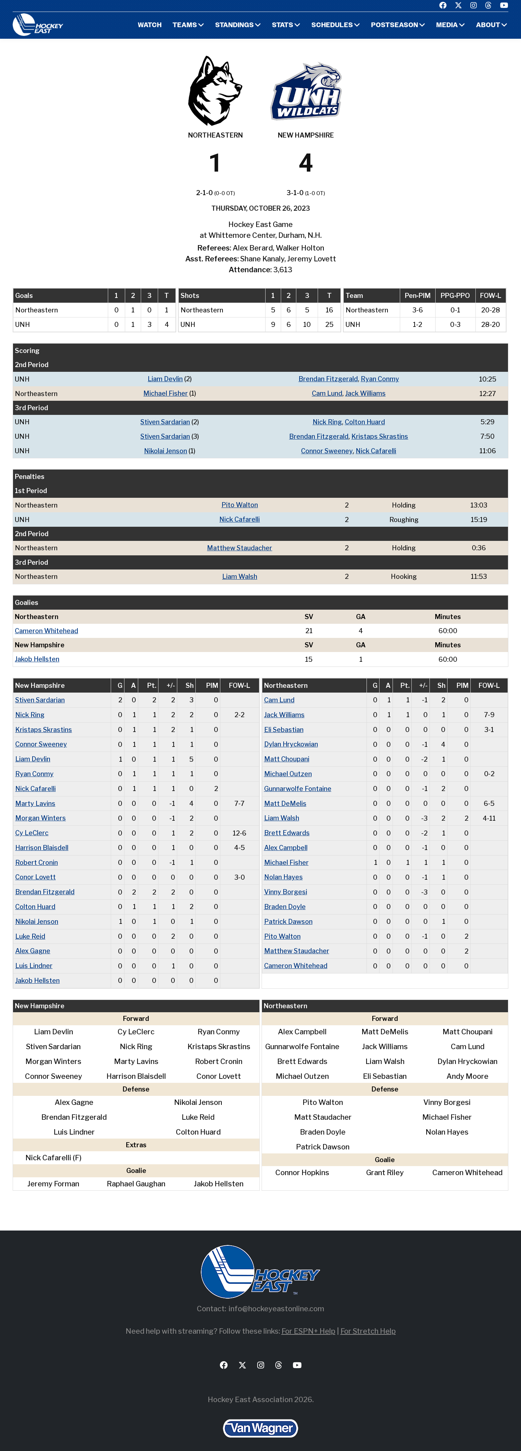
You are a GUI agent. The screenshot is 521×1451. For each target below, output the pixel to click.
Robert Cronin (36, 856)
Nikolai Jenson (165, 449)
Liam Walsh (239, 574)
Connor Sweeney (327, 449)
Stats (282, 25)
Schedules (332, 25)
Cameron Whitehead (46, 628)
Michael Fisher (166, 393)
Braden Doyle (285, 899)
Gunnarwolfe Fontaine (297, 783)
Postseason (394, 25)
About (488, 25)
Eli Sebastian (284, 725)
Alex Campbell (286, 841)
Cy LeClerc (31, 827)
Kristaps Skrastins (380, 435)
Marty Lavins (35, 798)
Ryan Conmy (380, 379)
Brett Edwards (287, 827)
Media (447, 25)
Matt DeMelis (285, 798)
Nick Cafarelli (376, 449)
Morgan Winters (40, 812)
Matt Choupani (286, 754)
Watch (148, 25)
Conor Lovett (35, 870)
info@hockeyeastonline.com (276, 1300)
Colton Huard (365, 421)
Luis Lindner (33, 957)
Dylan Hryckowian (291, 740)
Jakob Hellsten (37, 656)
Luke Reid (30, 928)
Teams (183, 25)
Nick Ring (327, 421)
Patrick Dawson (288, 914)
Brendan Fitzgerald (328, 379)
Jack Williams (366, 393)
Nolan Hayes (284, 870)
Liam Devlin (165, 379)
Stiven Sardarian (165, 421)
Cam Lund (327, 393)
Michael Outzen (288, 769)
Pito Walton (239, 503)
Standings (233, 25)
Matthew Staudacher (239, 546)
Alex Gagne (32, 943)
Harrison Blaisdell (42, 841)
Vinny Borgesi (285, 885)
